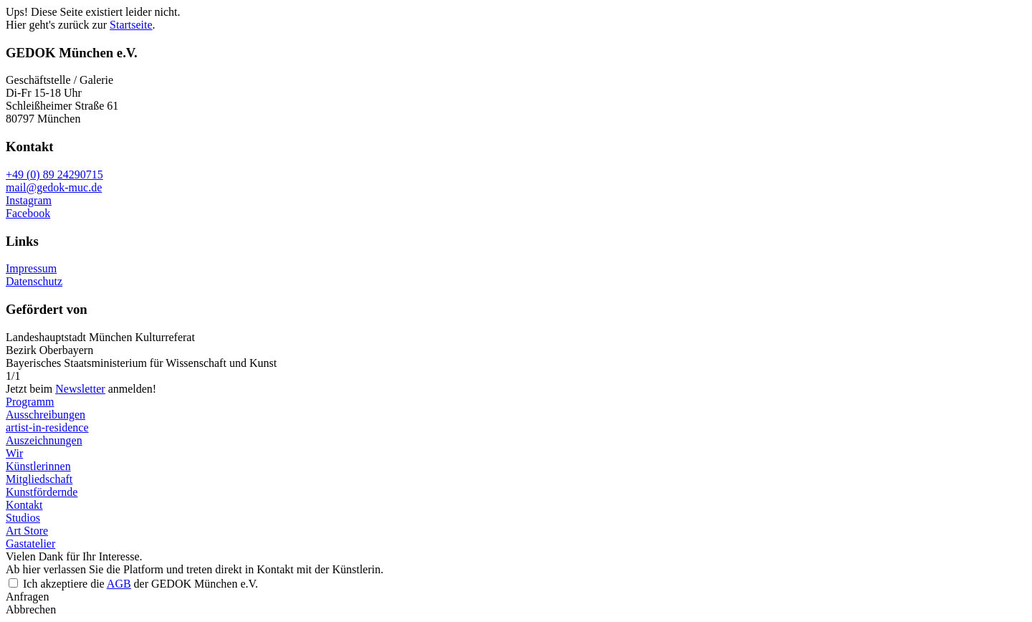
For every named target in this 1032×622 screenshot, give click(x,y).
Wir (14, 453)
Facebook (28, 213)
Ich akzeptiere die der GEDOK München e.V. (140, 584)
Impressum (31, 268)
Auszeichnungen (44, 440)
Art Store (27, 531)
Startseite (131, 25)
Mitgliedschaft (39, 479)
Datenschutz (34, 281)
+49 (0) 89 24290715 (54, 174)
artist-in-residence (47, 427)
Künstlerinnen (38, 466)
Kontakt (24, 505)
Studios (23, 518)
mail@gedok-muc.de (54, 187)
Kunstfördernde (41, 492)
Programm (30, 402)
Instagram (29, 200)
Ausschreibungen (45, 414)
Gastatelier (30, 543)
